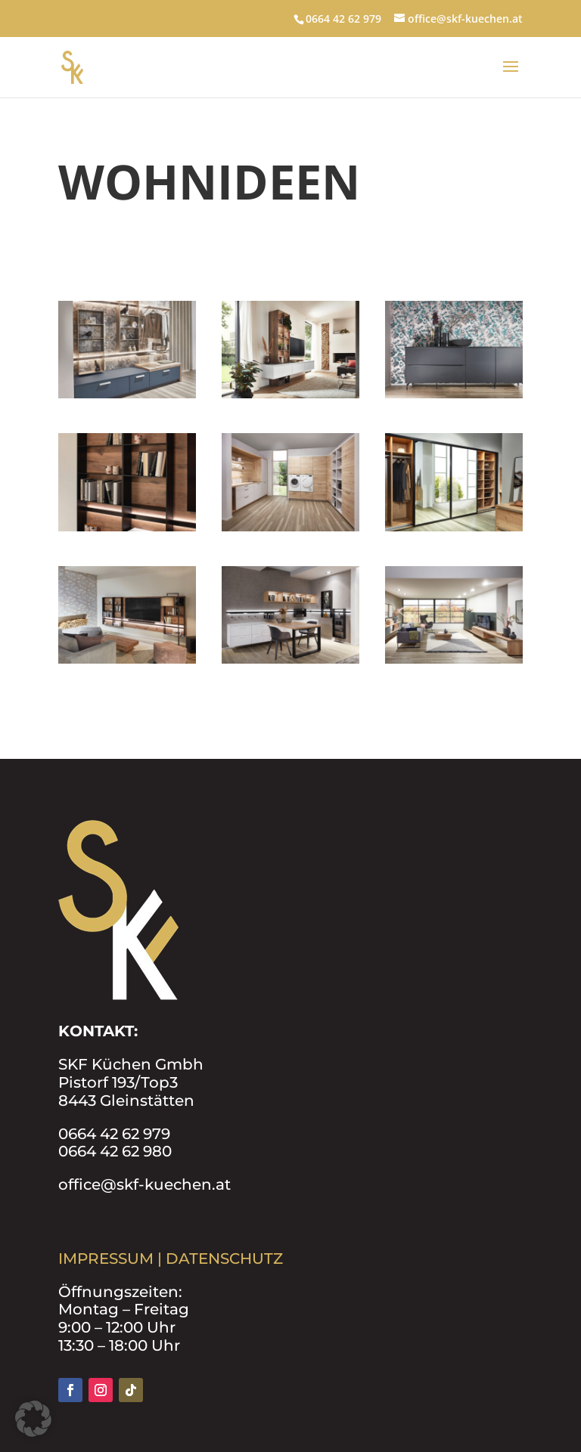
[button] (33, 1418)
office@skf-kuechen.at (144, 1184)
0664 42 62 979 (114, 1134)
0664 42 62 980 (115, 1151)
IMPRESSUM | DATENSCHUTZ (170, 1258)
